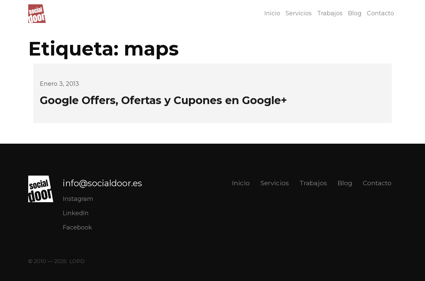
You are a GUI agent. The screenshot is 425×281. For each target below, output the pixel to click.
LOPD (77, 261)
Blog (355, 13)
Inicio (272, 13)
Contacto (380, 13)
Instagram (78, 199)
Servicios (299, 13)
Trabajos (330, 13)
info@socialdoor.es (102, 183)
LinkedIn (76, 213)
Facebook (77, 227)
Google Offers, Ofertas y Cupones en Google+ (163, 100)
